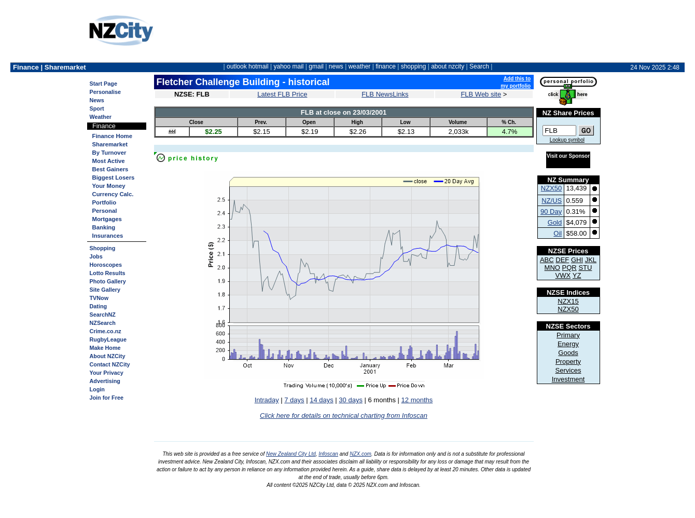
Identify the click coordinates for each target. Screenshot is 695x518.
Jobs (96, 256)
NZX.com (360, 454)
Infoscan (328, 454)
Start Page (103, 83)
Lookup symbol (567, 140)
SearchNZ (103, 314)
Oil (557, 233)
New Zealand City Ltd (291, 454)
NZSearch (103, 323)
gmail (316, 66)
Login (97, 389)
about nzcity (447, 66)
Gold (555, 222)
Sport (97, 108)
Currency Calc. (113, 194)
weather (360, 66)
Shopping (103, 248)
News (97, 100)
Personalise (105, 92)
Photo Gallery (108, 281)
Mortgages (107, 219)
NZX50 (551, 188)
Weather (101, 117)
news (336, 66)
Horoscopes (106, 265)
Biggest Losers (113, 177)
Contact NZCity (110, 364)
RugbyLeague (108, 339)
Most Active (108, 161)
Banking (104, 227)
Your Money (109, 186)
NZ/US (551, 201)
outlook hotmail (248, 66)
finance (386, 66)
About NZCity (108, 356)
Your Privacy (106, 373)
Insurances (107, 236)
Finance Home (112, 136)
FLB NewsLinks (385, 94)
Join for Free (106, 397)
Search (479, 66)
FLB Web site (481, 94)
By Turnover (109, 152)
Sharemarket (110, 144)
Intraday (267, 400)
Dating (98, 306)
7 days (294, 400)
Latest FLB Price (282, 94)
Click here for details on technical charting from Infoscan (343, 415)
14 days (321, 400)
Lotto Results (108, 273)
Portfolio (104, 202)
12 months (417, 400)
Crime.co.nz (105, 331)
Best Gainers (110, 169)
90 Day (551, 211)
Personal (104, 211)
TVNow (99, 298)
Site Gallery (105, 290)
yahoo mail (289, 66)
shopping (413, 66)
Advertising (105, 381)
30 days (351, 400)
